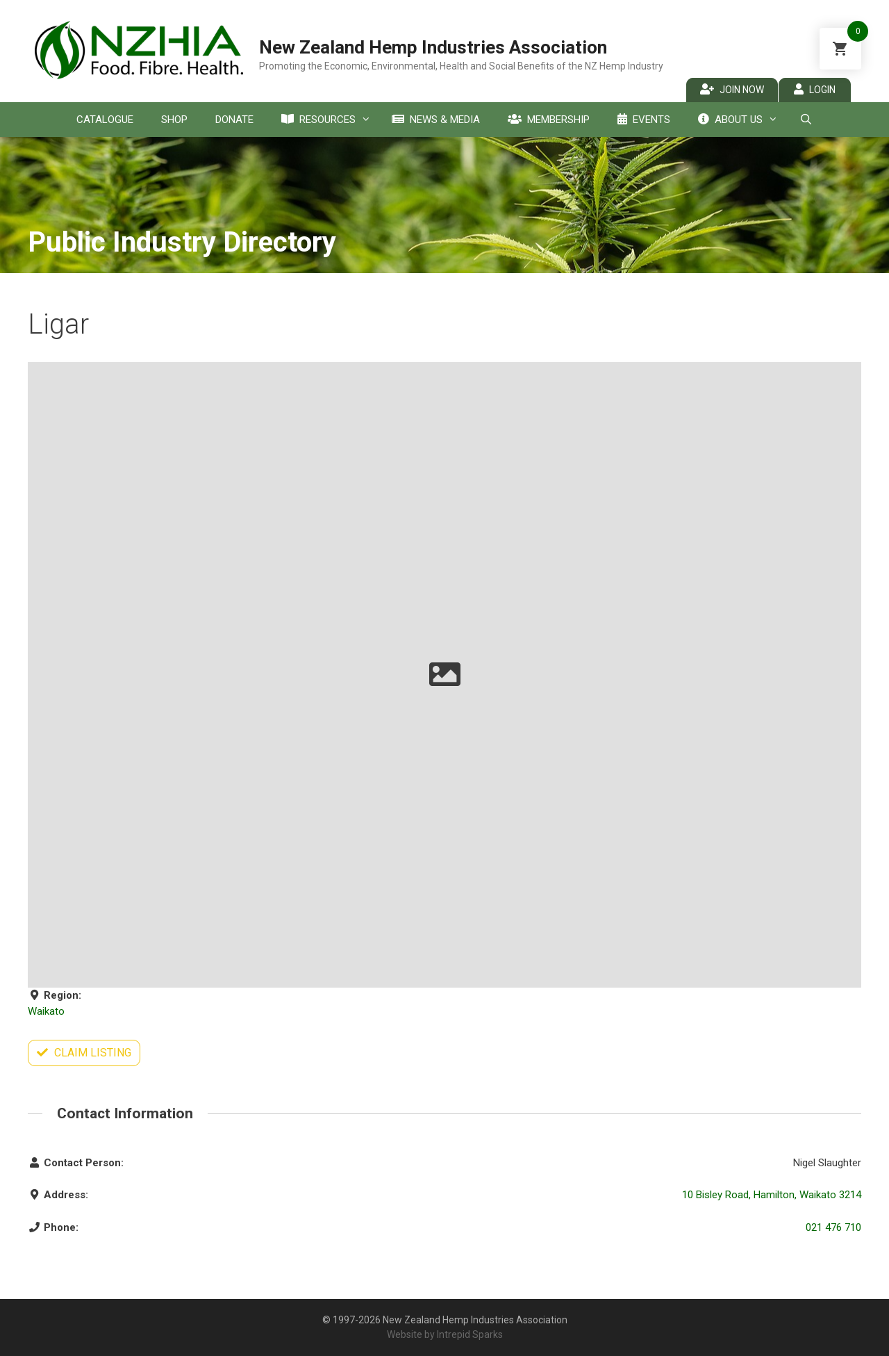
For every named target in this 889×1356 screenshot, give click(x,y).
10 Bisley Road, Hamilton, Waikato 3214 (771, 1194)
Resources (329, 119)
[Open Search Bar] (805, 119)
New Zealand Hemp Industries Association (433, 47)
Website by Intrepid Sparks (445, 1334)
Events (643, 119)
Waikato (46, 1011)
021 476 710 (833, 1227)
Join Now (732, 89)
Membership (549, 119)
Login (815, 89)
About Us (741, 119)
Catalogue (104, 119)
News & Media (436, 119)
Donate (234, 119)
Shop (174, 119)
